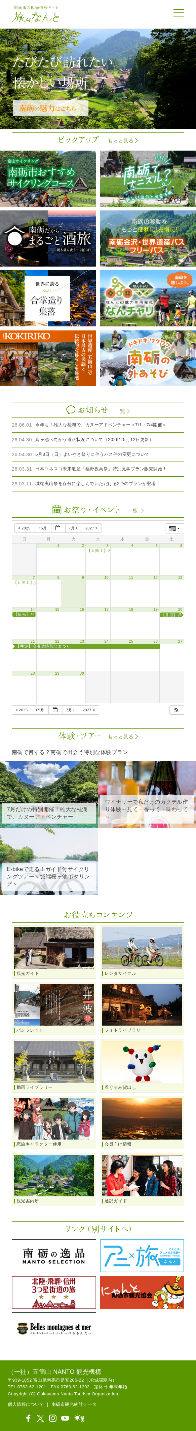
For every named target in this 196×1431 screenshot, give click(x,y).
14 (33, 609)
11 (131, 577)
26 (156, 641)
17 (106, 609)
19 (156, 609)
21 (33, 641)
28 (33, 673)
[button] (176, 710)
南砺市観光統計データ (74, 1404)
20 (180, 609)
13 (180, 577)
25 (131, 641)
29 (57, 673)
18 (131, 609)
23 (82, 641)
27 (180, 641)
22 (57, 641)
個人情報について (26, 1404)
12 (156, 577)
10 (106, 577)
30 (82, 673)
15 (57, 609)
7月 (74, 528)
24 (106, 641)
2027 (92, 528)
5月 (43, 528)
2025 (25, 528)
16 (82, 609)
